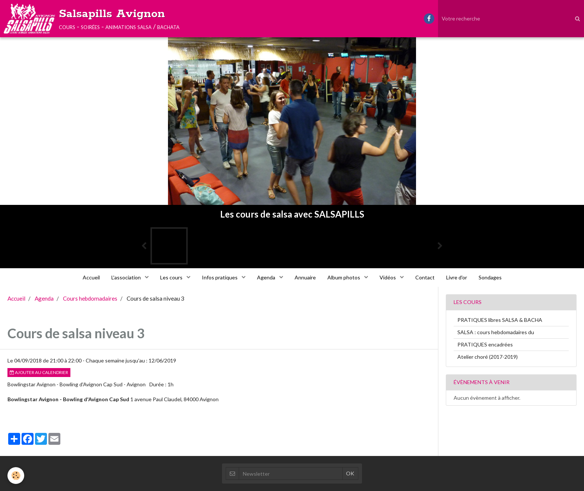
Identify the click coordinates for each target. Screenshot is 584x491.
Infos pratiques (220, 277)
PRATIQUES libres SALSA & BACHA (499, 320)
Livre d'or (456, 277)
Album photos (344, 277)
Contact (425, 277)
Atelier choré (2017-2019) (487, 357)
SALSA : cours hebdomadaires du (495, 332)
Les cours (172, 277)
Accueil (91, 277)
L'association (126, 277)
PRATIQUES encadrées (485, 344)
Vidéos (388, 277)
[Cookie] (15, 475)
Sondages (490, 277)
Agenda (266, 277)
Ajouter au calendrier (39, 372)
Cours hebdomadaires (90, 298)
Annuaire (305, 277)
